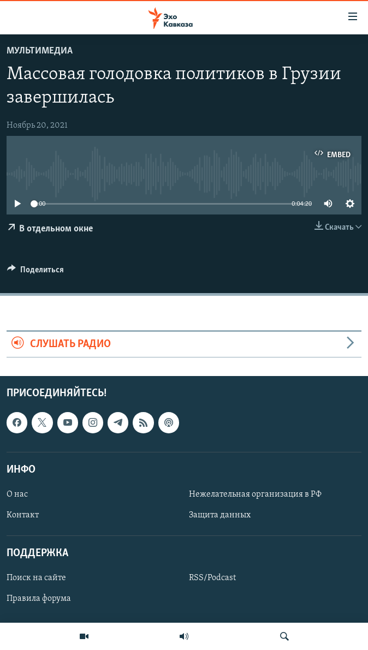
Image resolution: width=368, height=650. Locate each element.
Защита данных (220, 515)
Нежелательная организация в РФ (255, 494)
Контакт (23, 515)
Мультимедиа (40, 51)
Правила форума (39, 598)
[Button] (35, 272)
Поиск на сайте (36, 578)
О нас (17, 494)
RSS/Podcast (212, 578)
